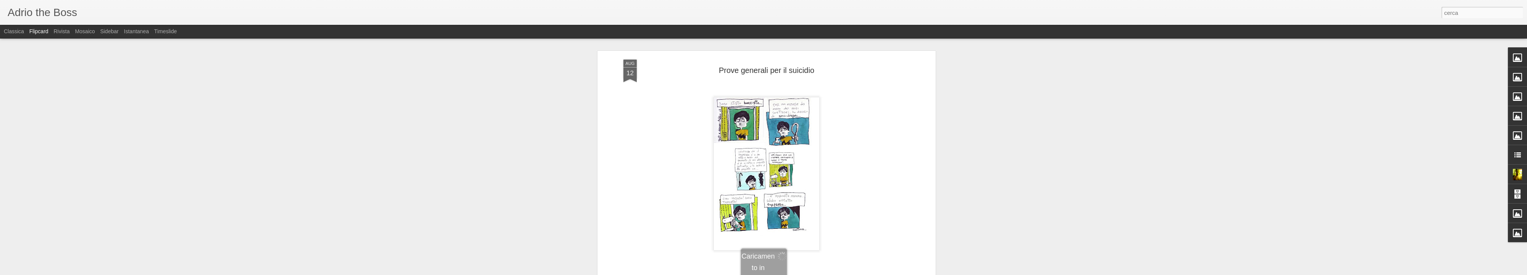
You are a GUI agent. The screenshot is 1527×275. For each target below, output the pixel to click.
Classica (14, 31)
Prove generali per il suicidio (766, 62)
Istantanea (136, 31)
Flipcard (38, 31)
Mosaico (85, 31)
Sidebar (109, 31)
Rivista (61, 31)
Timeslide (165, 31)
